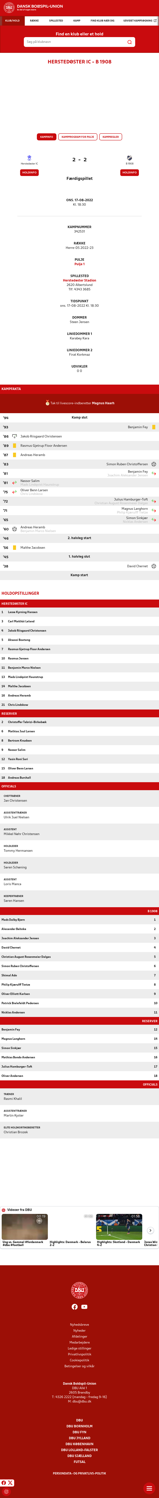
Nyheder (79, 1330)
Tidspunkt (79, 301)
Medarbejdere (79, 1342)
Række (79, 243)
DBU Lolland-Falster (79, 1449)
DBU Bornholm (79, 1426)
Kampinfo (46, 137)
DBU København (79, 1444)
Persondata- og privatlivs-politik (79, 1473)
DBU (79, 1420)
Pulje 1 (79, 264)
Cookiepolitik (79, 1360)
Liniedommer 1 (79, 334)
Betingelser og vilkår (79, 1366)
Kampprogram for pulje (78, 137)
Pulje (79, 259)
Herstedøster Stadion (79, 280)
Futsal (79, 1461)
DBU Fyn (79, 1432)
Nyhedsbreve (79, 1324)
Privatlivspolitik (79, 1354)
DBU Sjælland (79, 1455)
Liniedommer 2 (79, 350)
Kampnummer (79, 227)
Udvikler (79, 366)
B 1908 (129, 164)
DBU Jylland (79, 1438)
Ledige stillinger (79, 1348)
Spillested (79, 276)
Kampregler (111, 137)
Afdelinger (79, 1336)
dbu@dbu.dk (81, 1401)
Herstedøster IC (29, 164)
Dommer (79, 317)
